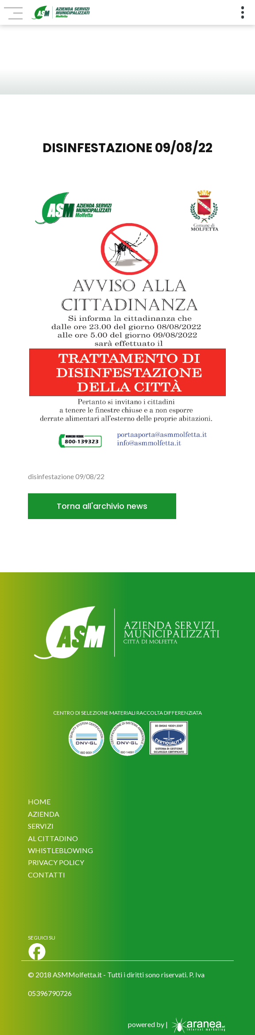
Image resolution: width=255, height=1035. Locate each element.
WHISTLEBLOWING (60, 850)
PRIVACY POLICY (56, 862)
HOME (39, 801)
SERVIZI (41, 826)
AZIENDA (43, 814)
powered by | (177, 1024)
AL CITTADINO (53, 838)
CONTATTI (46, 874)
